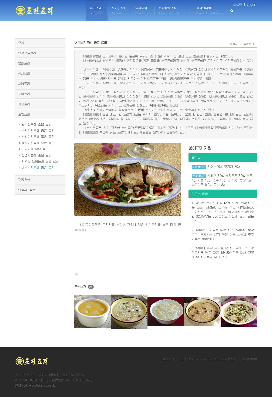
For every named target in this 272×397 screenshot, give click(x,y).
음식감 (196, 157)
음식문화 (206, 359)
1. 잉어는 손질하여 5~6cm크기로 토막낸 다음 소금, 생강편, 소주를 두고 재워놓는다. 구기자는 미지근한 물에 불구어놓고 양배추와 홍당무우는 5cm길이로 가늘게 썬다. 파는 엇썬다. (223, 211)
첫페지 (234, 44)
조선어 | (239, 4)
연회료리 (24, 63)
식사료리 (24, 73)
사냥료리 (24, 83)
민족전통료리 (27, 53)
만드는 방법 (200, 193)
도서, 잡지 (187, 359)
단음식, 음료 (27, 189)
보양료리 (24, 114)
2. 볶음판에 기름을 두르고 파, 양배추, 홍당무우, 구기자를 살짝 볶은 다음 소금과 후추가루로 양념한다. (223, 234)
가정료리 (24, 104)
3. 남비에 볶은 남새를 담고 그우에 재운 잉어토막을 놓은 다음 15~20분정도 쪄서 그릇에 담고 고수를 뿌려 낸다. (223, 253)
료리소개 (168, 359)
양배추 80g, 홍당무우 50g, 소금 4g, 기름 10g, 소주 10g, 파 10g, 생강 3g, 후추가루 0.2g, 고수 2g (222, 180)
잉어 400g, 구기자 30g (216, 167)
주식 (21, 42)
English (252, 4)
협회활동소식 (227, 359)
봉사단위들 (249, 359)
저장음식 (24, 179)
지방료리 (24, 93)
